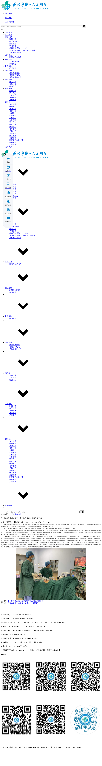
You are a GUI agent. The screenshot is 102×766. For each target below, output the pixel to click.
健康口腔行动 (14, 91)
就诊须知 (12, 124)
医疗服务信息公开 (16, 156)
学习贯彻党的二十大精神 (18, 64)
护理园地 (8, 82)
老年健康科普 (14, 88)
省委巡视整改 (14, 57)
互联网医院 (9, 22)
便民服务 (12, 151)
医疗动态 (8, 70)
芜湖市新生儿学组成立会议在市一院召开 (23, 619)
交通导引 (12, 129)
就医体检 (8, 14)
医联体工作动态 (15, 73)
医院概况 (8, 35)
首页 (11, 530)
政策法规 (12, 55)
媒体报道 (12, 100)
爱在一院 (12, 97)
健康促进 (8, 86)
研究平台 (12, 138)
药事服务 (12, 115)
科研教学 (8, 75)
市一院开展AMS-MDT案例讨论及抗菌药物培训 (25, 617)
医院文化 (8, 95)
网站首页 (8, 32)
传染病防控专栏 (15, 93)
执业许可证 (13, 211)
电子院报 (12, 109)
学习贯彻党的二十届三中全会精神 (22, 66)
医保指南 (12, 106)
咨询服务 (12, 131)
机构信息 (12, 133)
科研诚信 (12, 79)
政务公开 (12, 495)
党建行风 (8, 53)
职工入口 (8, 18)
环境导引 (12, 142)
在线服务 (8, 104)
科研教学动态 (14, 77)
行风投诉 (12, 147)
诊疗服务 (12, 145)
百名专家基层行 (15, 68)
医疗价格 (12, 140)
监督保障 (12, 154)
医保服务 (12, 122)
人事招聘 (12, 497)
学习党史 (12, 62)
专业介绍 (12, 120)
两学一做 (12, 59)
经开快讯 (8, 521)
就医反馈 (12, 113)
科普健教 (12, 149)
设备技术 (12, 136)
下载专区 (12, 111)
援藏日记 (12, 102)
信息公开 (8, 118)
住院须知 (12, 127)
